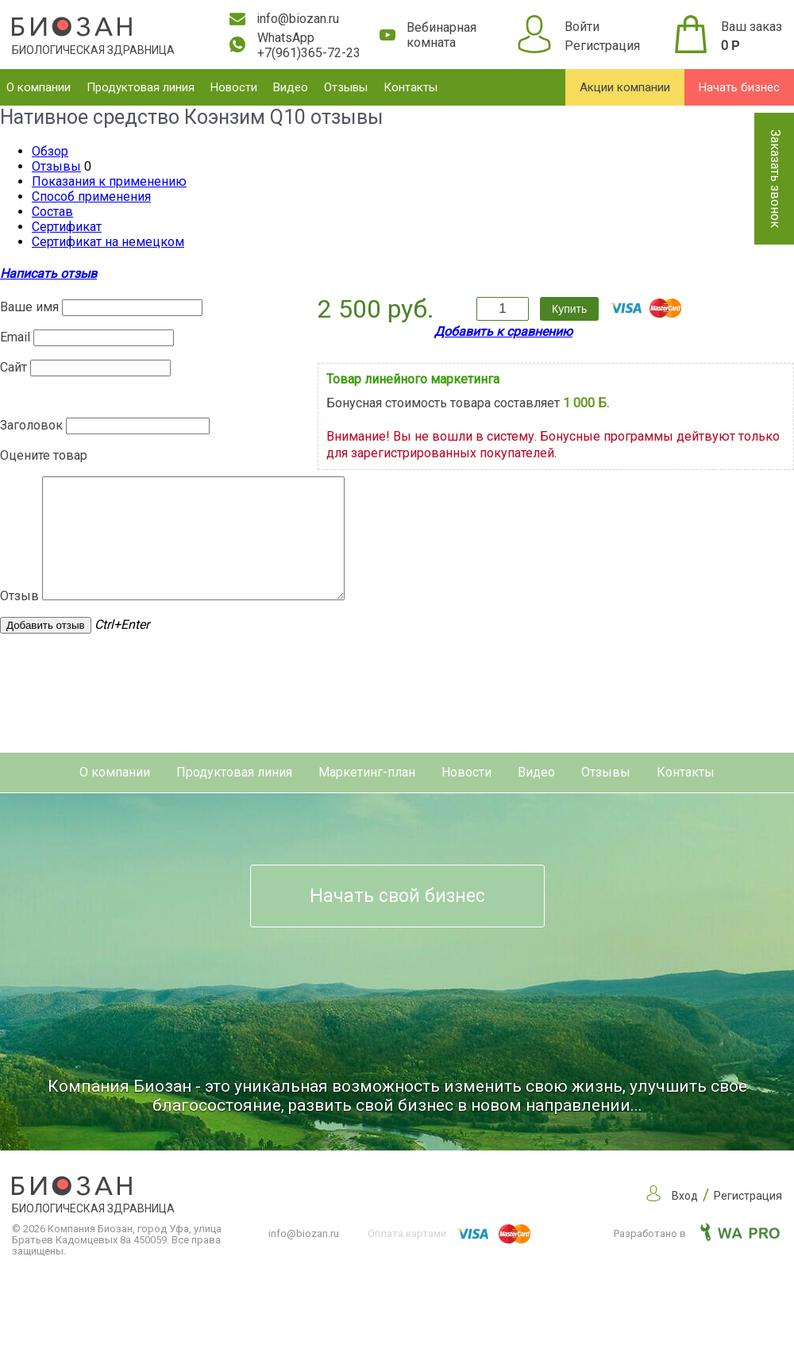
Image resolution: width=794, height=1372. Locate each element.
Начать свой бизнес (397, 920)
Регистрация (602, 45)
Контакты (410, 87)
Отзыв (19, 619)
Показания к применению (109, 181)
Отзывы (346, 87)
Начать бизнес (739, 87)
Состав (52, 211)
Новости (233, 87)
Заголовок (31, 425)
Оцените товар (43, 455)
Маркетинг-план (366, 796)
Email (15, 337)
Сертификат (67, 226)
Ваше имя (29, 306)
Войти (582, 26)
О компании (38, 87)
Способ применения (91, 196)
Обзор (50, 151)
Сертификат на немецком (108, 241)
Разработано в (697, 1257)
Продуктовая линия (141, 87)
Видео (290, 87)
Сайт (13, 367)
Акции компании (625, 87)
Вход (685, 1219)
